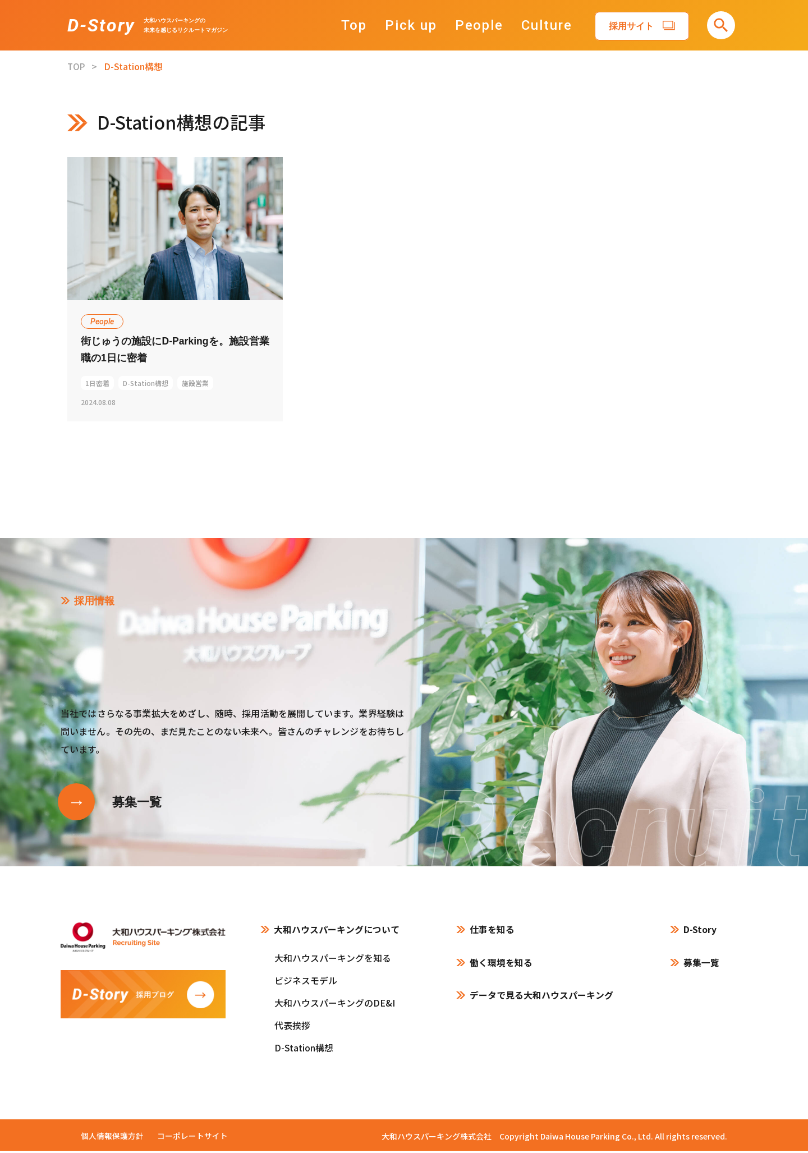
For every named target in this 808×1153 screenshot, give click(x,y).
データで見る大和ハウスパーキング (541, 998)
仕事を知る (492, 932)
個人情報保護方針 (112, 1137)
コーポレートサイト (192, 1137)
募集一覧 (701, 965)
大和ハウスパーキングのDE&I (334, 1005)
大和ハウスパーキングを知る (332, 960)
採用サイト (636, 26)
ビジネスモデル (305, 982)
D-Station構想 (303, 1049)
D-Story (101, 25)
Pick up (417, 25)
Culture (552, 25)
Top (360, 25)
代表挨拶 (292, 1027)
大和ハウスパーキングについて (337, 932)
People (485, 25)
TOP (76, 66)
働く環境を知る (501, 965)
